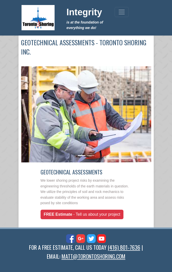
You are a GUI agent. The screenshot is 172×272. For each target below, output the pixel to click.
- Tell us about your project (82, 214)
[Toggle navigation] (122, 12)
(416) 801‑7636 (124, 247)
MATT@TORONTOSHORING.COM (93, 256)
